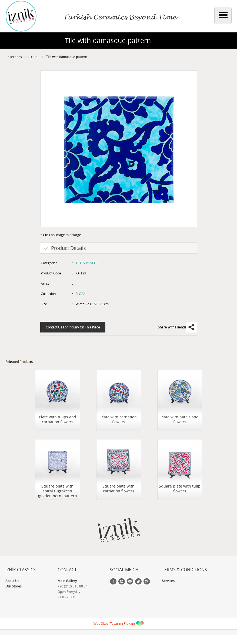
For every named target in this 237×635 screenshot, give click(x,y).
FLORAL (33, 57)
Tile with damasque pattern (66, 57)
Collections (13, 57)
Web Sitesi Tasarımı (108, 623)
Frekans (130, 623)
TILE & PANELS (87, 263)
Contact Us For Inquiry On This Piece (73, 327)
